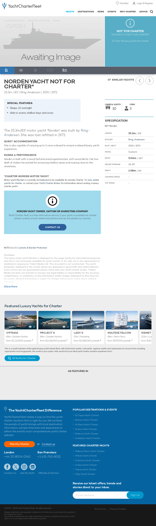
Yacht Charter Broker (49, 183)
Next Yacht (149, 81)
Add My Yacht (27, 473)
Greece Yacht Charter (86, 429)
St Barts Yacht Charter (86, 424)
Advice (143, 11)
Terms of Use (100, 509)
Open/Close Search (151, 11)
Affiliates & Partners (48, 473)
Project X (47, 332)
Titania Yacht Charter (85, 469)
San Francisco (46, 452)
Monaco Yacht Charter (86, 419)
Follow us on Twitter (15, 467)
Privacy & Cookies (118, 509)
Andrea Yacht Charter (86, 465)
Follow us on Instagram (24, 467)
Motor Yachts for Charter (38, 20)
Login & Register (145, 3)
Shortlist (124, 3)
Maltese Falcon (119, 332)
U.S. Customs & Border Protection (30, 247)
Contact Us (52, 227)
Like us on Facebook (7, 467)
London (9, 452)
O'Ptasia (12, 332)
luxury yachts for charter (136, 40)
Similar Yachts (123, 79)
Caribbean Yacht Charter (87, 438)
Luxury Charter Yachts (14, 20)
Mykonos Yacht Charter (86, 433)
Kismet (146, 332)
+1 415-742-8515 (48, 456)
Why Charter (128, 11)
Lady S (78, 332)
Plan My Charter (19, 444)
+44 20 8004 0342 (17, 456)
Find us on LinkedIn (32, 467)
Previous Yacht (140, 81)
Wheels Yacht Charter (86, 455)
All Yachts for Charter (24, 358)
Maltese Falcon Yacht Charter (90, 451)
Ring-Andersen (136, 139)
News (101, 11)
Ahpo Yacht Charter (85, 474)
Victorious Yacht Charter (87, 460)
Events (112, 11)
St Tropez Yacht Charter (87, 415)
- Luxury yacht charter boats (21, 6)
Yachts (70, 11)
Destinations (86, 11)
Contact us (48, 444)
